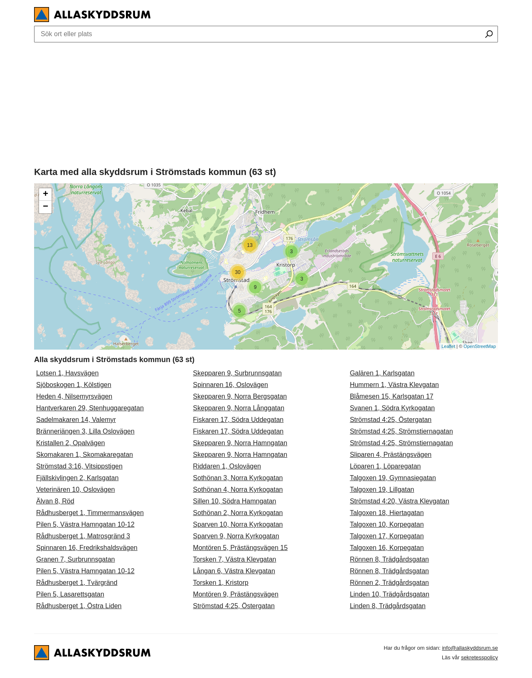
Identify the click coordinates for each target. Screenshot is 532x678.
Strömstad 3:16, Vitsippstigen (79, 466)
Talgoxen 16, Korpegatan (387, 547)
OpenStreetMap (479, 346)
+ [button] (45, 194)
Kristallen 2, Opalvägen (70, 442)
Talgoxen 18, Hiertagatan (387, 512)
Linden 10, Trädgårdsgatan (389, 594)
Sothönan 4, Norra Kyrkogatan (238, 489)
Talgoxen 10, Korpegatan (387, 524)
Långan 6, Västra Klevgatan (234, 570)
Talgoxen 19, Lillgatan (382, 489)
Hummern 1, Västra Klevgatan (394, 384)
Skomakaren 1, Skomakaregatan (84, 454)
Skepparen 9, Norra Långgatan (238, 408)
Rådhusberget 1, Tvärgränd (76, 582)
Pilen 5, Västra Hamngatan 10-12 (85, 524)
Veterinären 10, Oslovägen (75, 489)
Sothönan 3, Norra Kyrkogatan (238, 477)
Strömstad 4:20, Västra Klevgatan (399, 501)
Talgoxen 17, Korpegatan (387, 536)
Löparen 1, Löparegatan (385, 466)
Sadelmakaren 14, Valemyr (76, 419)
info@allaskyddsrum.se (470, 648)
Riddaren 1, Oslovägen (227, 466)
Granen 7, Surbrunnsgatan (75, 559)
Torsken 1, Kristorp (220, 582)
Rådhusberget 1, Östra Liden (78, 605)
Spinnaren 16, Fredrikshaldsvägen (87, 547)
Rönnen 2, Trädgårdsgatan (389, 582)
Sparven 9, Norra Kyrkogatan (236, 536)
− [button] (45, 207)
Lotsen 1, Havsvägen (67, 373)
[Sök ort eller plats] (489, 35)
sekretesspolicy (479, 657)
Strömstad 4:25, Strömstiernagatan (401, 431)
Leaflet (448, 346)
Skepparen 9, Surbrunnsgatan (237, 373)
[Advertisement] (266, 102)
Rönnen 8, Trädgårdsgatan (389, 559)
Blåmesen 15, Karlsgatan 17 (391, 396)
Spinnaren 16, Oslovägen (230, 384)
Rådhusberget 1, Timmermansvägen (90, 512)
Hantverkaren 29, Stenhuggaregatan (90, 408)
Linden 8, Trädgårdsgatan (388, 605)
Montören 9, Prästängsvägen (235, 594)
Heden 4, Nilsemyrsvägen (74, 396)
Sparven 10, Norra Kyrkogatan (238, 524)
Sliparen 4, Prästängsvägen (391, 454)
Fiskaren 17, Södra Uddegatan (238, 419)
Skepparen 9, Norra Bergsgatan (240, 396)
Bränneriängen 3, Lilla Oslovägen (85, 431)
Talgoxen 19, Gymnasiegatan (393, 477)
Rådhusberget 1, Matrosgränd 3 (83, 536)
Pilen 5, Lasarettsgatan (70, 594)
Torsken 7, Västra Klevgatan (234, 559)
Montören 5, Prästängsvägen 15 (240, 547)
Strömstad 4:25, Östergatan (234, 605)
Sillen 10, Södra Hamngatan (234, 501)
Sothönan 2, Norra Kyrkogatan (238, 512)
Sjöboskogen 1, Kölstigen (73, 384)
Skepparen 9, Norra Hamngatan (240, 442)
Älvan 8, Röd (55, 501)
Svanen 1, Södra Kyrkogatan (392, 408)
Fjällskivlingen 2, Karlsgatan (77, 477)
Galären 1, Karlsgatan (382, 373)
